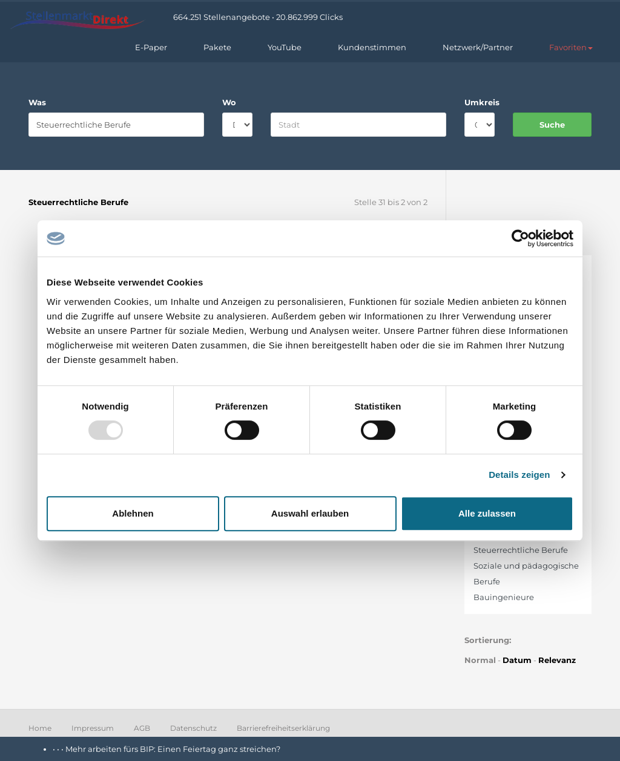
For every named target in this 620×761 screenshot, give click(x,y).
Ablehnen (132, 513)
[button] (571, 47)
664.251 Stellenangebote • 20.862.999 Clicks (258, 17)
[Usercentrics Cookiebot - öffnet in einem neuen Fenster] (520, 238)
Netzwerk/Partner (478, 47)
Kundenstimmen (372, 47)
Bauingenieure (503, 597)
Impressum (92, 728)
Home (39, 728)
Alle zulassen (487, 513)
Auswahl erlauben (310, 513)
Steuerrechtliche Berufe (520, 550)
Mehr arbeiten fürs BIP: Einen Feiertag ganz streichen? (173, 749)
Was (37, 102)
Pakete (217, 47)
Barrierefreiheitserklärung (283, 728)
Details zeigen (519, 474)
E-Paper (151, 47)
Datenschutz (193, 728)
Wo (229, 102)
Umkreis (479, 102)
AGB (142, 728)
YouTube (285, 47)
